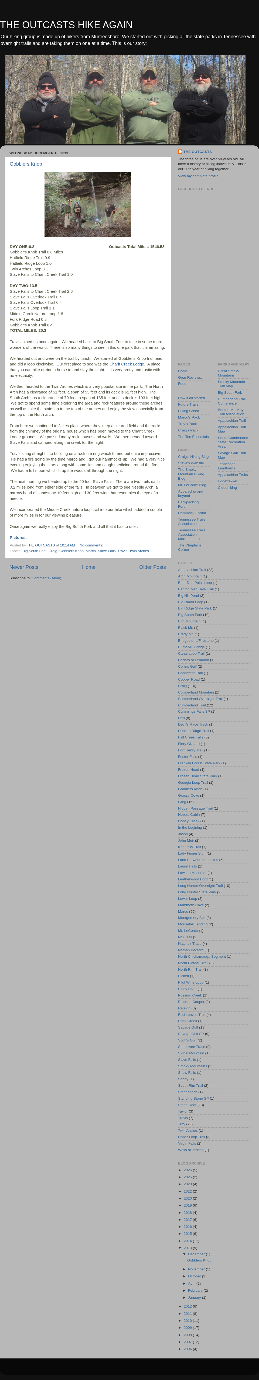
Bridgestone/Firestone (196, 641)
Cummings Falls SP (194, 711)
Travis (122, 551)
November (197, 1269)
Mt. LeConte (188, 931)
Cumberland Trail (192, 705)
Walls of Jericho (191, 1150)
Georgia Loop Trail (193, 782)
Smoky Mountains (192, 1066)
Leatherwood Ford (193, 879)
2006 (188, 1349)
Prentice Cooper (191, 1002)
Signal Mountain (191, 1053)
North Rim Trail (190, 969)
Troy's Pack (187, 424)
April (192, 1283)
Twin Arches (139, 551)
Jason (183, 834)
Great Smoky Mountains (228, 373)
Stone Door (187, 1105)
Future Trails (188, 404)
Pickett (183, 976)
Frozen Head (188, 770)
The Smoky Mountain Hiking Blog (191, 474)
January (195, 1297)
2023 (188, 1184)
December (197, 1254)
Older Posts (152, 567)
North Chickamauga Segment (202, 956)
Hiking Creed (188, 411)
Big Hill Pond (188, 596)
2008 (188, 1335)
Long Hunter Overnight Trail (200, 886)
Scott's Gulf (187, 1040)
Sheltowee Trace (191, 1047)
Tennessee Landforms (227, 466)
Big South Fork (34, 551)
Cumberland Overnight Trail (200, 699)
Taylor (183, 1111)
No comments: (92, 545)
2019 (188, 1205)
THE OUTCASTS (197, 152)
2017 (188, 1220)
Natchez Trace (190, 944)
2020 (188, 1198)
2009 (188, 1328)
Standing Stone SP (193, 1098)
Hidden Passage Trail (195, 808)
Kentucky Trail (189, 847)
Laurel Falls (187, 866)
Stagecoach (187, 1092)
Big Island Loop (190, 602)
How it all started (191, 398)
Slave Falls (107, 551)
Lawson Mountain (192, 873)
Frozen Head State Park (197, 776)
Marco (91, 551)
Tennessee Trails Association (191, 521)
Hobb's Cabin (189, 815)
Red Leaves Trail (191, 1015)
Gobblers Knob (26, 164)
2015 (188, 1234)
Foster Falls (187, 757)
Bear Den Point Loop (195, 583)
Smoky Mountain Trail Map (231, 384)
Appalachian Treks (233, 475)
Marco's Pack (189, 417)
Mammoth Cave (191, 905)
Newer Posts (23, 567)
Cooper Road (189, 679)
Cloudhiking (227, 488)
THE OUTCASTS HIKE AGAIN (66, 24)
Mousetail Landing (193, 924)
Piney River (187, 989)
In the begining (190, 827)
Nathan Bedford (191, 950)
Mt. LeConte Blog (192, 485)
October (195, 1276)
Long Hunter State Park (197, 892)
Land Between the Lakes (198, 860)
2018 (188, 1213)
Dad (181, 718)
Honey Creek (188, 821)
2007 (188, 1342)
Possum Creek (190, 995)
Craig (53, 551)
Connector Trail (190, 673)
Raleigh (184, 1008)
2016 (188, 1227)
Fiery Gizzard (189, 744)
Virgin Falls (187, 1143)
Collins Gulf (187, 666)
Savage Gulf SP (191, 1034)
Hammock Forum (192, 513)
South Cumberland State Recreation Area (233, 442)
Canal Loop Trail (191, 653)
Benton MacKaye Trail (196, 589)
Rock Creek (187, 1021)
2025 (188, 1177)
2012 (188, 1306)
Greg (182, 802)
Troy (181, 1124)
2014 (188, 1241)
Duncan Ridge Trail (193, 731)
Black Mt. (185, 628)
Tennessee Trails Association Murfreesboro (191, 534)
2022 (188, 1191)
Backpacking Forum (188, 504)
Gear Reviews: (190, 377)
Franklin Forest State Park (199, 763)
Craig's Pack (188, 430)
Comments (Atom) (47, 578)
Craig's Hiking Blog (193, 457)
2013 (188, 1248)
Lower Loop (187, 899)
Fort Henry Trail (190, 750)
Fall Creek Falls (190, 737)
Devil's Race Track (193, 724)
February (196, 1290)
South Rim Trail (190, 1085)
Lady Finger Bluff (192, 853)
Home (89, 567)
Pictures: (18, 537)
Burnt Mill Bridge (191, 647)
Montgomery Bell (191, 918)
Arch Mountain (190, 576)
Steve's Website (191, 463)
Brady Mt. (186, 634)
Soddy (183, 1079)
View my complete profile (198, 176)
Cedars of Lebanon (193, 660)
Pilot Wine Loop (191, 982)
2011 (188, 1314)
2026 (188, 1170)
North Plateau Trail (193, 963)
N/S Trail (185, 937)
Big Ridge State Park (195, 608)
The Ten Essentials (193, 437)
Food (182, 384)
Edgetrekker (228, 481)
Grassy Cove (188, 795)
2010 (188, 1321)
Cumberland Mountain (196, 692)
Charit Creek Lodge (127, 364)
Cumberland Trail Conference (232, 401)
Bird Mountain (189, 621)
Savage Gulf (188, 1027)
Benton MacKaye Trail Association (232, 412)
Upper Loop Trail (191, 1137)
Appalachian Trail (232, 421)
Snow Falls (187, 1073)
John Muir (186, 840)
